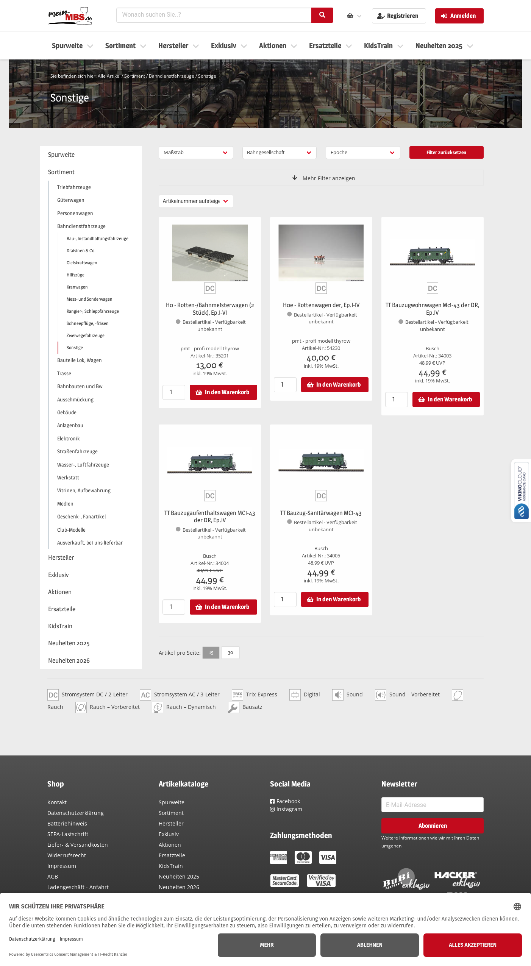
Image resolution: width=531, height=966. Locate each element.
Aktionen (170, 844)
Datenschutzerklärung (75, 812)
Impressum (61, 865)
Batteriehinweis (67, 823)
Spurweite (171, 802)
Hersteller (171, 823)
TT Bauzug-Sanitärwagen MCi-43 (321, 513)
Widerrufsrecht (66, 855)
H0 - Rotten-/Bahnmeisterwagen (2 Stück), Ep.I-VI (210, 308)
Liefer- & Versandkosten (77, 844)
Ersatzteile (172, 855)
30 (230, 652)
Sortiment (134, 76)
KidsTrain (171, 865)
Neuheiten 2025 (179, 876)
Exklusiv (169, 834)
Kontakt (57, 802)
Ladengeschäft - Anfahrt (78, 887)
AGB (52, 876)
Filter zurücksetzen (446, 152)
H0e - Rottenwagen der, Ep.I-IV (321, 305)
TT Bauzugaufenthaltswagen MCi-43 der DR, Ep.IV (209, 516)
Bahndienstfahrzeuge (171, 76)
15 (211, 652)
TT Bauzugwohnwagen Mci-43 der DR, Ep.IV (432, 308)
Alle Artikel (109, 76)
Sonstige (207, 76)
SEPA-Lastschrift (67, 834)
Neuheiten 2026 (179, 887)
